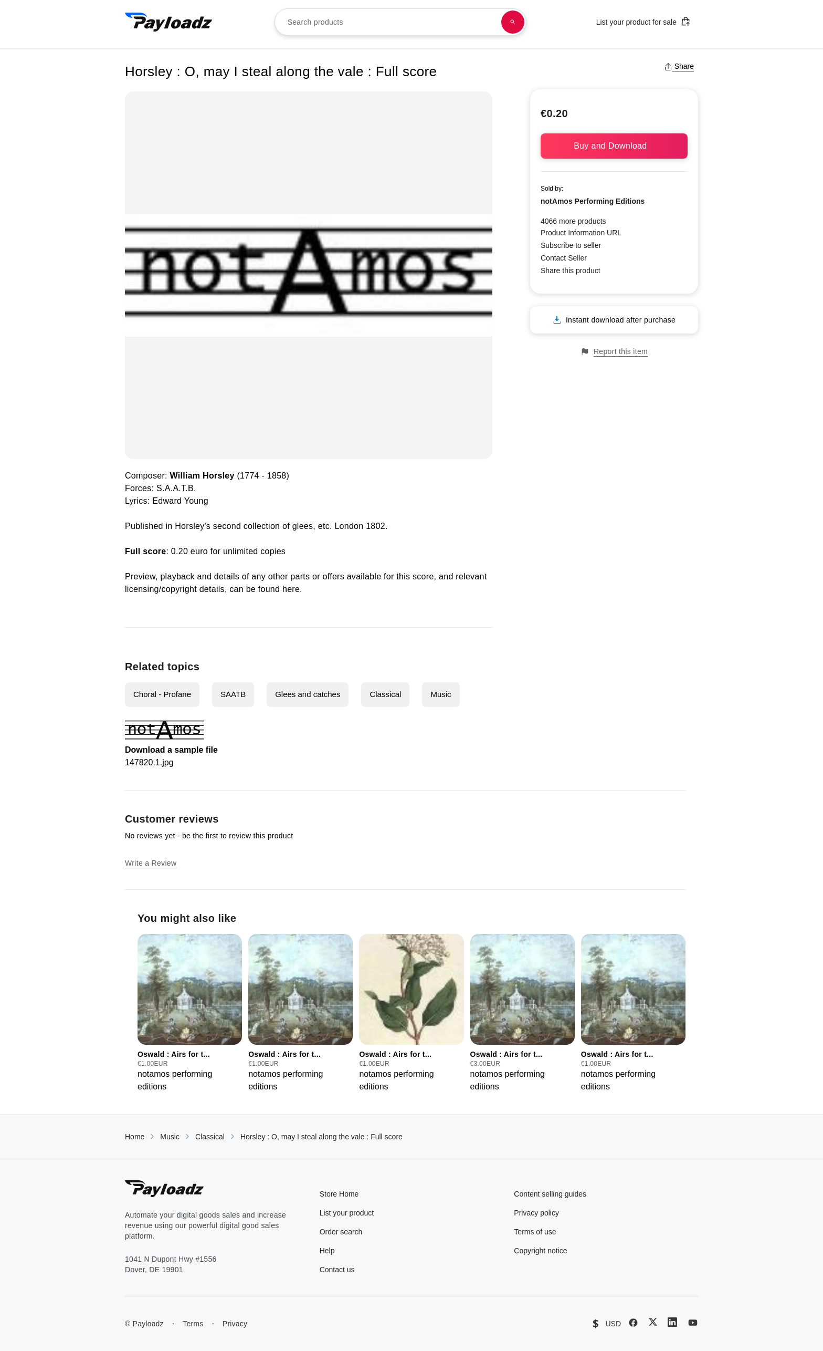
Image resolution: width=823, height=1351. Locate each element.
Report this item (614, 351)
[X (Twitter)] (653, 1321)
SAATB (233, 694)
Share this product (570, 270)
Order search (341, 1232)
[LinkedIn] (672, 1322)
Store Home (339, 1194)
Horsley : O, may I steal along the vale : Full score (321, 1136)
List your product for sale (643, 21)
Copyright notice (540, 1250)
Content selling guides (550, 1194)
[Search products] (512, 22)
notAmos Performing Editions (593, 201)
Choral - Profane (162, 694)
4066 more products (573, 221)
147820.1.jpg (149, 762)
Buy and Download (614, 145)
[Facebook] (633, 1322)
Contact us (337, 1269)
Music (440, 694)
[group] (190, 1013)
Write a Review (150, 863)
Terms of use (535, 1232)
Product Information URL (581, 232)
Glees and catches (307, 694)
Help (327, 1250)
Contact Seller (564, 258)
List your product (347, 1213)
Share (679, 66)
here (291, 589)
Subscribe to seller (571, 245)
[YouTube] (693, 1322)
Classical (385, 694)
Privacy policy (536, 1213)
